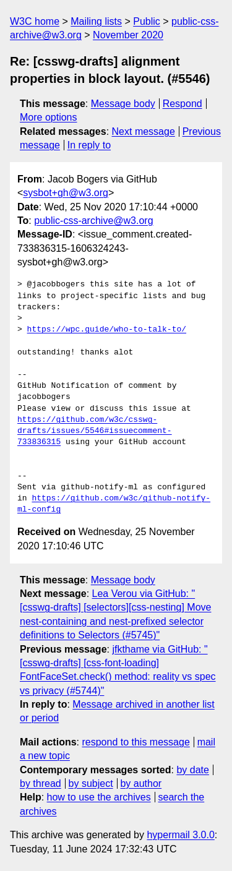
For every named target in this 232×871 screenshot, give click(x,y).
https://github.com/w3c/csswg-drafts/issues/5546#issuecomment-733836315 (94, 431)
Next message (143, 131)
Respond (182, 103)
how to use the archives (99, 797)
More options (48, 117)
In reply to (89, 145)
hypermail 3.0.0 (180, 835)
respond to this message (135, 742)
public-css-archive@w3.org (93, 220)
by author (140, 783)
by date (192, 770)
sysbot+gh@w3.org (65, 192)
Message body (123, 103)
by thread (40, 783)
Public (146, 21)
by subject (91, 783)
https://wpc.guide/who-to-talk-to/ (106, 329)
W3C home (34, 21)
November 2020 (128, 35)
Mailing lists (96, 21)
